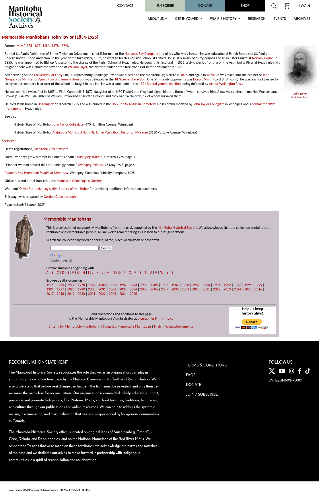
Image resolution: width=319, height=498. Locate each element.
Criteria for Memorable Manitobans (74, 326)
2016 (258, 289)
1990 (206, 285)
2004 (133, 289)
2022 (102, 294)
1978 (81, 285)
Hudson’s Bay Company (141, 54)
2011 (206, 289)
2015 (247, 289)
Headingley (46, 104)
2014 (237, 289)
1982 (122, 285)
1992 (227, 285)
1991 (216, 285)
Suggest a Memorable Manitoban (127, 326)
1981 (112, 285)
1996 (49, 289)
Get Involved (186, 19)
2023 (112, 294)
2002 (112, 289)
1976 (60, 285)
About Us (156, 19)
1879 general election (129, 79)
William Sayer (77, 67)
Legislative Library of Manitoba (66, 189)
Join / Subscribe (202, 394)
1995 (258, 285)
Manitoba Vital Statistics (51, 149)
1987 (175, 285)
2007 (164, 289)
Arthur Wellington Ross (225, 84)
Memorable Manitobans (25, 37)
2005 (143, 289)
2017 (49, 294)
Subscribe (165, 6)
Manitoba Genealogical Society (79, 181)
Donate (205, 6)
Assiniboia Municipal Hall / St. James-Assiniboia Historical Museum (100, 132)
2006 (154, 289)
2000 (91, 289)
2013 (227, 289)
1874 (183, 75)
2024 (122, 294)
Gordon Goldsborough (60, 197)
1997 (60, 289)
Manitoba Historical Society (177, 227)
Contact (125, 6)
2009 (185, 289)
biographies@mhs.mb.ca (155, 318)
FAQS (190, 374)
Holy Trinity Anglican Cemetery (134, 104)
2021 (91, 294)
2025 (133, 294)
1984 (143, 285)
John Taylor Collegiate (208, 104)
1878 (210, 75)
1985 (154, 285)
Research (257, 19)
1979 (91, 285)
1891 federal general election (160, 84)
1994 (247, 285)
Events (279, 19)
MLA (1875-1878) (28, 46)
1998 (70, 289)
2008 (175, 289)
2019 (70, 294)
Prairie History (223, 19)
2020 (81, 294)
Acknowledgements (179, 326)
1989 (195, 285)
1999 (81, 289)
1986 (164, 285)
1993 (237, 285)
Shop (245, 6)
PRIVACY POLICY (70, 489)
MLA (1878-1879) (55, 46)
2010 (195, 289)
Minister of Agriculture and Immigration (50, 79)
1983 (133, 285)
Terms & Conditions (206, 365)
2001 (102, 289)
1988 (185, 285)
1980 (102, 285)
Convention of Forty (48, 75)
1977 (70, 285)
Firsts (157, 326)
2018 (60, 294)
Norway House (262, 58)
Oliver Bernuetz (30, 189)
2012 (216, 289)
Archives (302, 19)
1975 (49, 285)
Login (304, 6)
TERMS (86, 489)
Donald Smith (203, 79)
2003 (122, 289)
